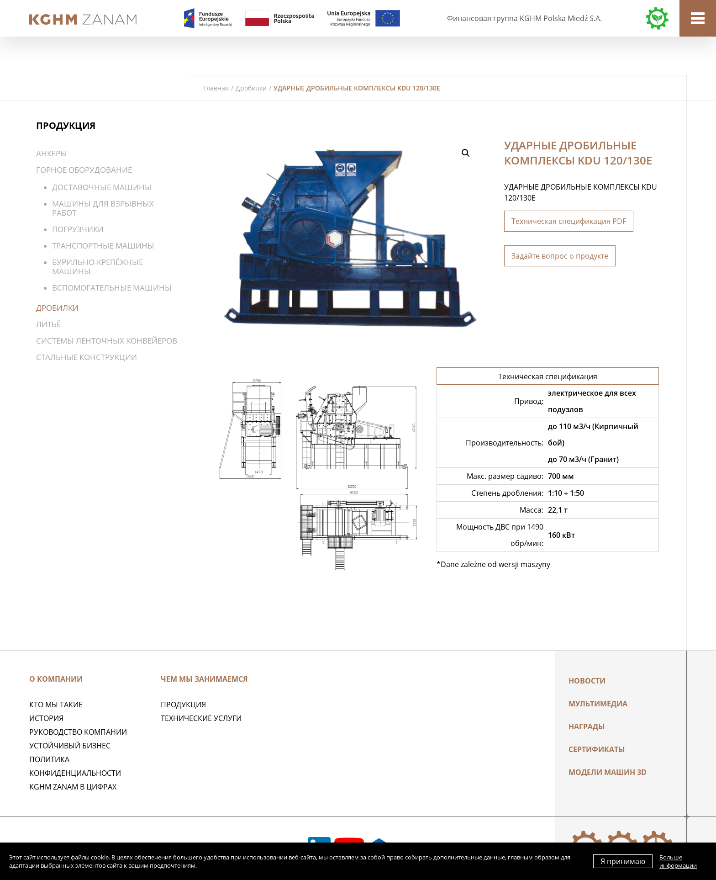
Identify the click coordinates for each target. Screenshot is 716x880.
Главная (216, 88)
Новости (587, 681)
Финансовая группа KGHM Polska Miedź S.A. (524, 18)
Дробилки (251, 88)
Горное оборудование (84, 169)
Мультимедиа (598, 704)
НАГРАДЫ (587, 726)
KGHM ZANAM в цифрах (72, 787)
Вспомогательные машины (112, 287)
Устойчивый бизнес (70, 746)
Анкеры (51, 153)
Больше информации (678, 861)
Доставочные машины (102, 187)
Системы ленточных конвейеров (106, 340)
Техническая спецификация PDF (568, 221)
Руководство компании (78, 732)
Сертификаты (597, 749)
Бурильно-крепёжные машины (97, 266)
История (46, 718)
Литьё (48, 324)
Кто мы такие (56, 705)
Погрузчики (78, 229)
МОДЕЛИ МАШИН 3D (608, 772)
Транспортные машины (103, 245)
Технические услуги (201, 718)
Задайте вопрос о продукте (559, 256)
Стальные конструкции (86, 357)
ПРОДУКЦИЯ (183, 705)
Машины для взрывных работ (103, 208)
